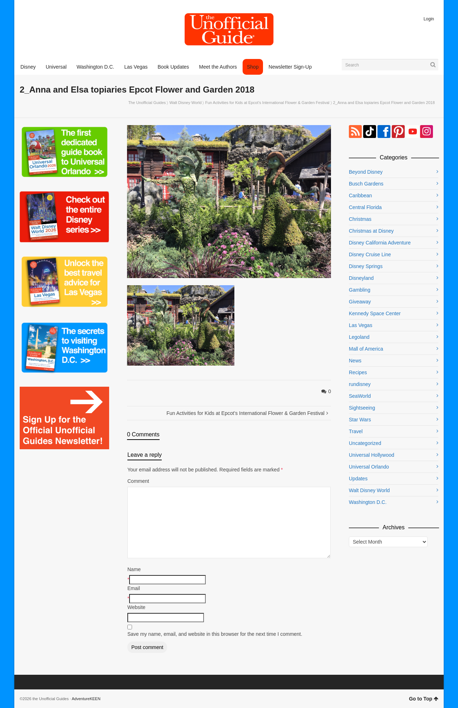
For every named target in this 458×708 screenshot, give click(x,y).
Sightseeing (362, 408)
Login (429, 18)
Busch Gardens (366, 184)
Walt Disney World (185, 102)
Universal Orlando (369, 467)
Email (133, 588)
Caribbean (360, 195)
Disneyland (361, 278)
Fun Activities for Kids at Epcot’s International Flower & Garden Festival (267, 102)
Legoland (359, 337)
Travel (355, 431)
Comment (138, 481)
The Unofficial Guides (147, 102)
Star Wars (360, 419)
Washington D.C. (367, 502)
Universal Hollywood (371, 455)
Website (136, 607)
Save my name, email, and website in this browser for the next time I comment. (214, 634)
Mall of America (366, 349)
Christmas (360, 219)
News (355, 360)
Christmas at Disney (371, 231)
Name (134, 569)
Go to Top (423, 699)
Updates (358, 478)
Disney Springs (366, 266)
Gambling (359, 290)
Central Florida (365, 207)
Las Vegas (360, 325)
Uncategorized (365, 443)
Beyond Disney (366, 172)
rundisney (360, 384)
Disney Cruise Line (370, 254)
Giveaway (360, 302)
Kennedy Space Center (375, 313)
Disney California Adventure (380, 243)
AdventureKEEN (86, 699)
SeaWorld (360, 396)
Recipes (358, 372)
